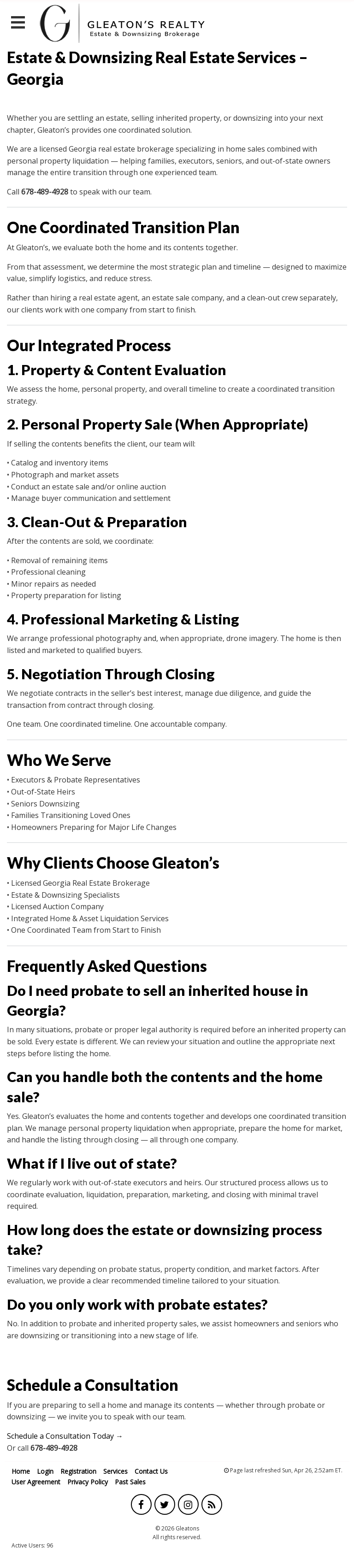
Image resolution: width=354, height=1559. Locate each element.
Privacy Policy (87, 1481)
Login (45, 1471)
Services (115, 1471)
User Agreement (36, 1481)
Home (21, 1471)
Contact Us (151, 1471)
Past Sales (130, 1481)
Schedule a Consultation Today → (65, 1436)
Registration (78, 1471)
